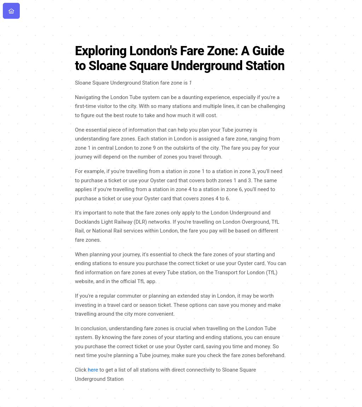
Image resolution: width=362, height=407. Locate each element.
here (93, 370)
